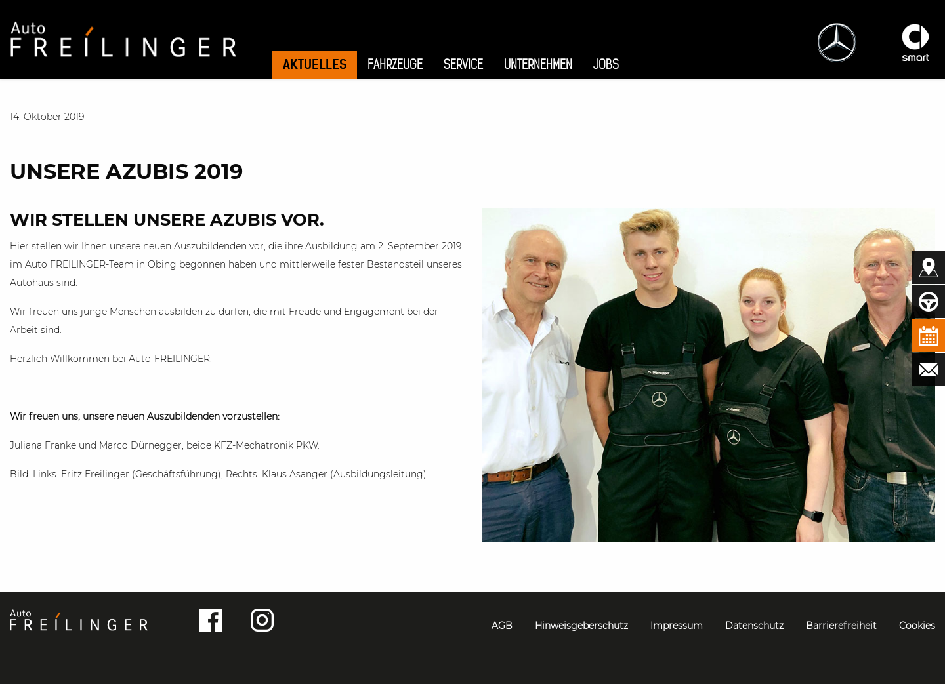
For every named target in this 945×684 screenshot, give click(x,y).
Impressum (676, 626)
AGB (502, 626)
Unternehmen (538, 64)
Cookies (917, 626)
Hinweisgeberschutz (581, 626)
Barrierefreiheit (841, 626)
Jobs (606, 64)
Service (463, 64)
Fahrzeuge (395, 64)
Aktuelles (314, 64)
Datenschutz (754, 626)
